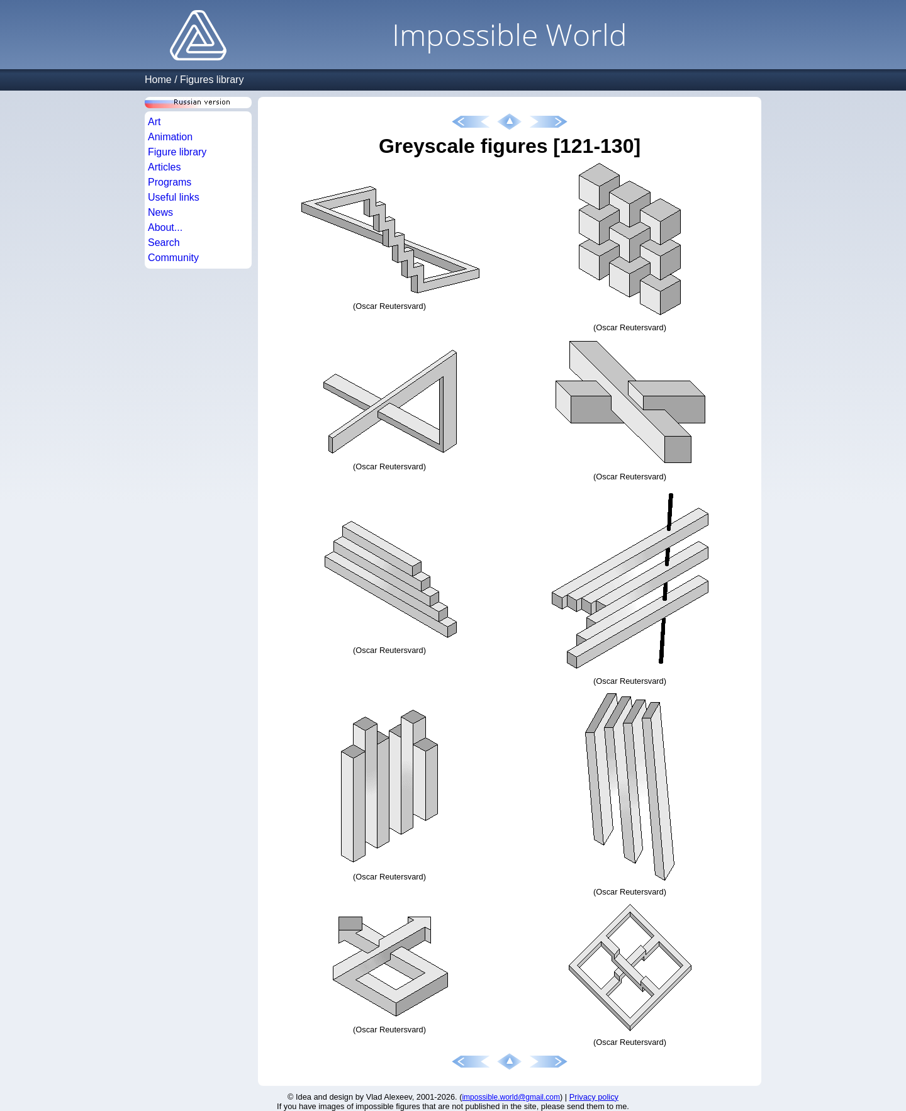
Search (164, 242)
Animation (170, 136)
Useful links (173, 197)
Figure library (177, 152)
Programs (169, 182)
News (160, 212)
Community (173, 257)
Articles (164, 167)
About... (165, 227)
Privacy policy (593, 1097)
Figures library (211, 79)
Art (154, 121)
